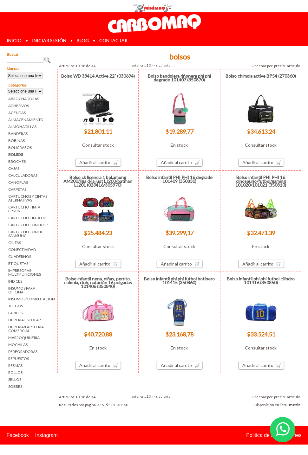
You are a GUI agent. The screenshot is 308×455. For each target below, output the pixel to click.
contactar (113, 40)
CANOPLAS (18, 182)
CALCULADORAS (22, 175)
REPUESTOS (18, 358)
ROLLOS (15, 372)
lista (283, 404)
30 (119, 404)
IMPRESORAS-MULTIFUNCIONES (24, 272)
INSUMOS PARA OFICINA (21, 290)
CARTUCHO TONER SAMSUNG (25, 233)
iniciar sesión (49, 40)
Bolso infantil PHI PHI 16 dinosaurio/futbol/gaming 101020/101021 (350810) (260, 181)
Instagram (46, 435)
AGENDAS (17, 112)
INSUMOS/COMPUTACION (29, 299)
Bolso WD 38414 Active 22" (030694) (98, 76)
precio (279, 65)
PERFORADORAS (22, 351)
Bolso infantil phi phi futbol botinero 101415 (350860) (179, 280)
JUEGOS (15, 306)
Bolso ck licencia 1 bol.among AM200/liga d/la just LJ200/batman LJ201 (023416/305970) (97, 181)
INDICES (15, 281)
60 (126, 404)
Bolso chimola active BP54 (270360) (261, 76)
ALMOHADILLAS (22, 126)
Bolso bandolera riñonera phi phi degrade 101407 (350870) (179, 77)
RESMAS (15, 365)
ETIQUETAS (18, 263)
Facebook (18, 435)
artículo (293, 65)
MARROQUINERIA (24, 337)
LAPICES (15, 313)
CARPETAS (17, 189)
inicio (14, 40)
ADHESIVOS (18, 105)
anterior (137, 65)
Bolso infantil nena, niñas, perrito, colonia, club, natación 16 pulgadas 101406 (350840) (98, 282)
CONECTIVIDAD (22, 249)
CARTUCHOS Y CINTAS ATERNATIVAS (27, 198)
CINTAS (14, 242)
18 (112, 404)
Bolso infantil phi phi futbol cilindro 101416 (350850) (261, 280)
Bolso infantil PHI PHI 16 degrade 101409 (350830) (179, 179)
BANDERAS (18, 133)
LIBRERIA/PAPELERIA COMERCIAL (26, 328)
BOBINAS (16, 140)
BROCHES (17, 161)
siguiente (163, 65)
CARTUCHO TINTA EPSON (24, 209)
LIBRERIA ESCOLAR (24, 319)
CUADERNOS (19, 256)
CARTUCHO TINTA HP (27, 217)
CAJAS (13, 168)
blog (83, 40)
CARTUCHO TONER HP (28, 224)
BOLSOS (15, 154)
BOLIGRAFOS (20, 147)
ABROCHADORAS (23, 98)
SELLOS (14, 379)
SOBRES (15, 386)
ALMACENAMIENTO (25, 119)
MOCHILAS (18, 344)
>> (153, 65)
